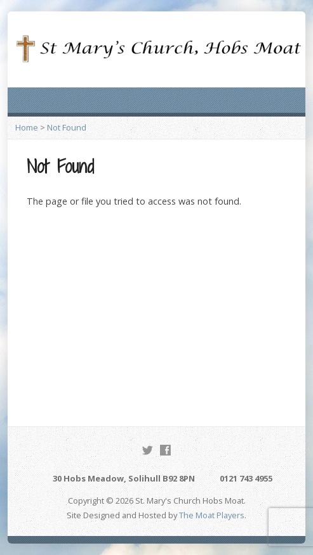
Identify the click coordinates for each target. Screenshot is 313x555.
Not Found (66, 127)
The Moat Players (211, 515)
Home (26, 127)
